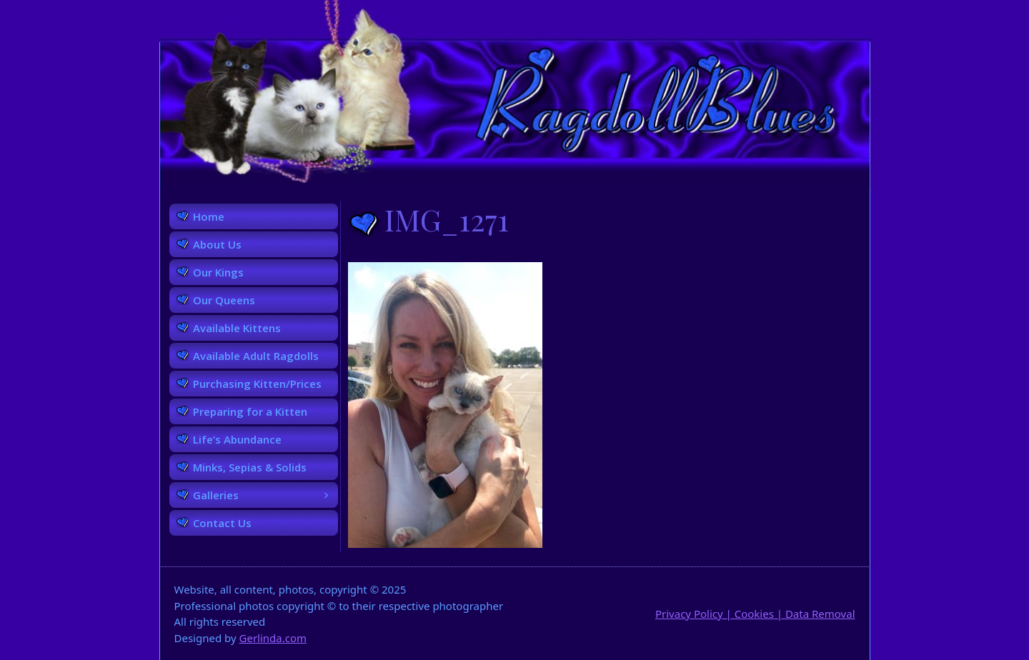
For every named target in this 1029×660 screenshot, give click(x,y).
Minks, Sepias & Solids (250, 467)
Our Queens (224, 300)
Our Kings (218, 272)
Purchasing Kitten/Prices (257, 383)
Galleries (265, 495)
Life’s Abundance (237, 439)
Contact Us (222, 523)
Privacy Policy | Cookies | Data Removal (755, 613)
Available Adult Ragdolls (256, 356)
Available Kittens (237, 328)
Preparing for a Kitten (250, 411)
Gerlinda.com (273, 638)
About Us (217, 244)
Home (208, 216)
